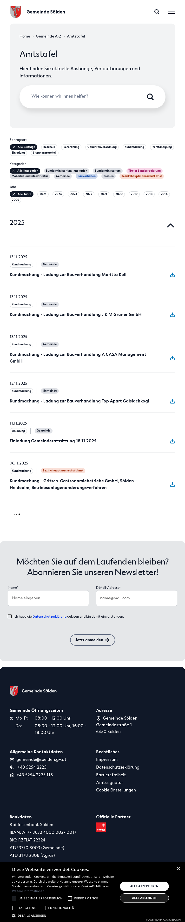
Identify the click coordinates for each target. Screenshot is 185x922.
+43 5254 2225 (31, 767)
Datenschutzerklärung (49, 617)
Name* (13, 588)
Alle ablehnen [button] (144, 898)
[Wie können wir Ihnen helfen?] (89, 96)
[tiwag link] (102, 827)
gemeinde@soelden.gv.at (41, 759)
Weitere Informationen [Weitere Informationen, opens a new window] (28, 891)
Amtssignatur (109, 782)
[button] (63, 915)
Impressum (107, 759)
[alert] (92, 892)
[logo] (37, 12)
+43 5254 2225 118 (34, 775)
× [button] (179, 868)
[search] (157, 12)
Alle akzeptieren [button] (144, 886)
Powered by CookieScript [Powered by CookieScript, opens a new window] (163, 919)
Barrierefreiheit (111, 775)
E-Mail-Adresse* (108, 588)
